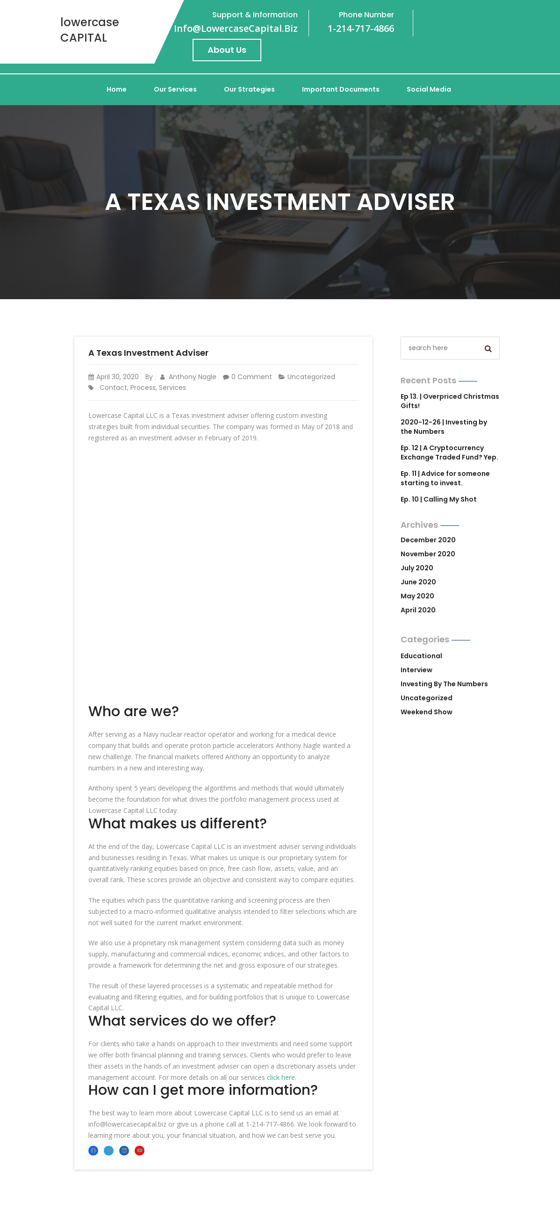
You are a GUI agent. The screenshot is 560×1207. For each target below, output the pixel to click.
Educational (421, 656)
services (172, 387)
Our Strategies (249, 89)
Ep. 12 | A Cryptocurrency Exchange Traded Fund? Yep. (449, 452)
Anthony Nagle (188, 376)
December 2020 (428, 540)
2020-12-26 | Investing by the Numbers (444, 426)
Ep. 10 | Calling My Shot (439, 499)
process (143, 387)
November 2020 (428, 554)
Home (117, 89)
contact (113, 387)
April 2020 (418, 610)
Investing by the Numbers (444, 684)
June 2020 (418, 582)
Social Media (429, 89)
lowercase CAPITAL (89, 29)
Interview (416, 670)
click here (281, 1077)
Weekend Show (426, 712)
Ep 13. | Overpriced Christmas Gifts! (450, 401)
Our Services (175, 89)
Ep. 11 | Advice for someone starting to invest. (445, 478)
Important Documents (341, 89)
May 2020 (417, 596)
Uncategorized (311, 376)
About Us (227, 50)
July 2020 (417, 568)
